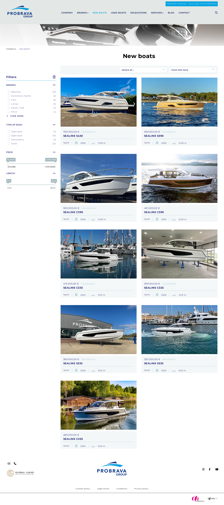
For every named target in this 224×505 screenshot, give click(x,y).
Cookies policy (83, 489)
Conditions (121, 489)
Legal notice (103, 489)
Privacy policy (141, 489)
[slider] (8, 163)
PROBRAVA (11, 49)
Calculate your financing (202, 4)
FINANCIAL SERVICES (177, 4)
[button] (63, 104)
